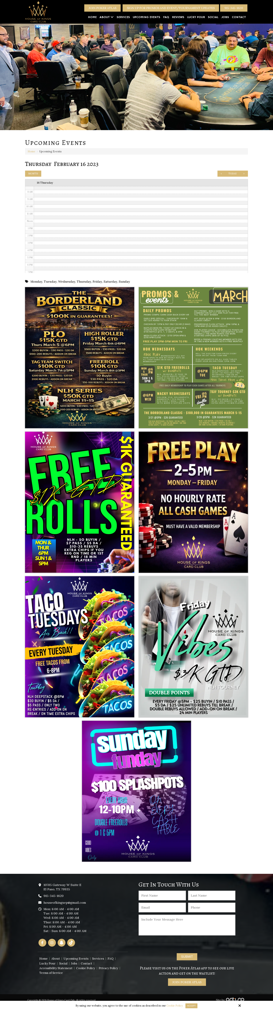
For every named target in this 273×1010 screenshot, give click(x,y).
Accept (191, 1005)
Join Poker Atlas (102, 8)
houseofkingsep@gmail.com (65, 906)
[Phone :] (212, 911)
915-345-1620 (233, 8)
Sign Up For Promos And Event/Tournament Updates (171, 8)
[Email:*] (162, 911)
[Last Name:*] (212, 899)
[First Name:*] (162, 899)
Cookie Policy (173, 1005)
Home (31, 151)
